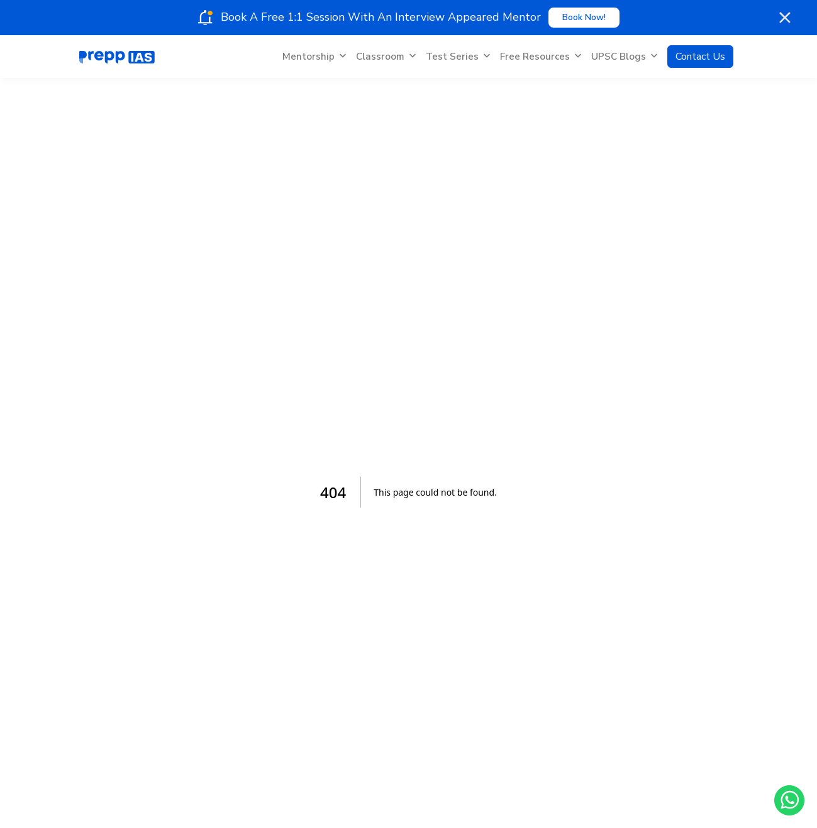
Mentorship (314, 56)
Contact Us (700, 56)
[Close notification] (785, 18)
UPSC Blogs (624, 56)
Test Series (458, 56)
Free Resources (540, 56)
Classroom (386, 56)
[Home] (117, 56)
